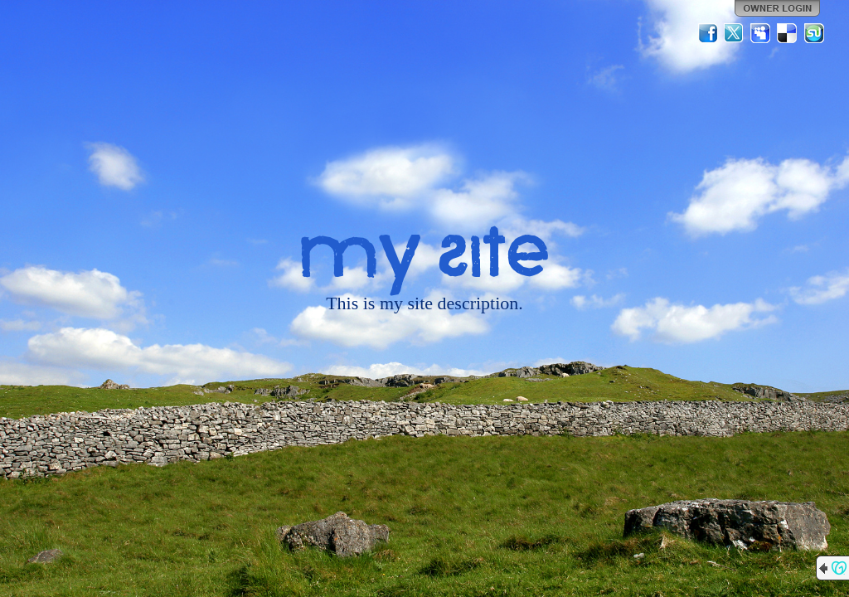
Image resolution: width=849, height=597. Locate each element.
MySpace (761, 33)
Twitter (734, 33)
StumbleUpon (814, 33)
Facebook (708, 33)
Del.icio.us (787, 33)
